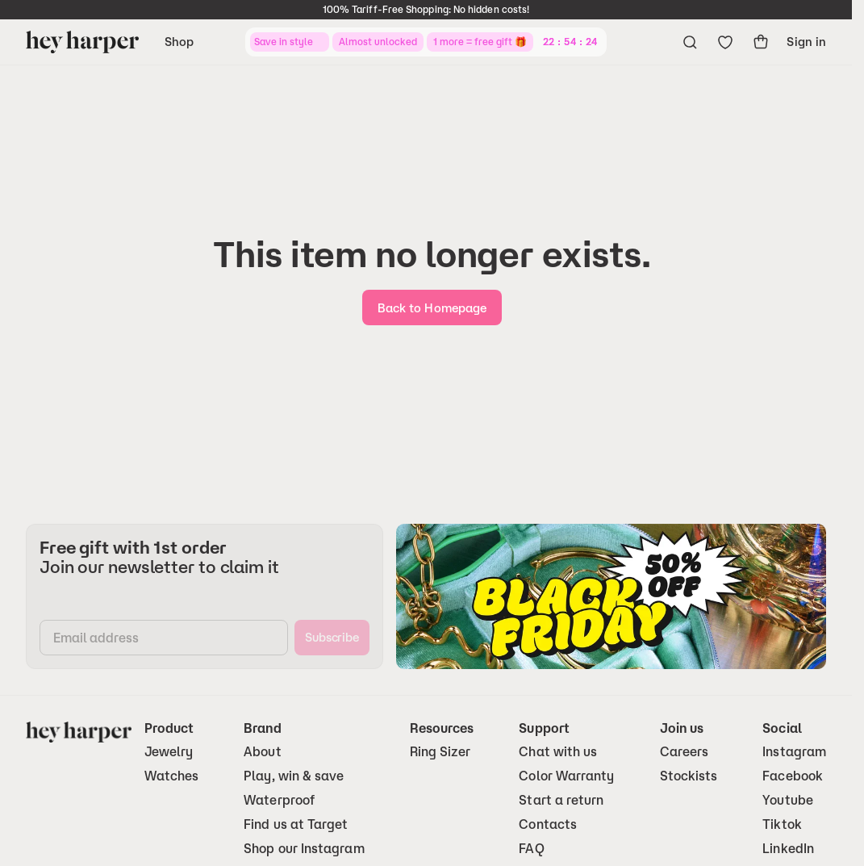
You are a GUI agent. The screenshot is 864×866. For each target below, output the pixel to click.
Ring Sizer (440, 752)
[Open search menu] (689, 42)
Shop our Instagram (304, 849)
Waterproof (279, 800)
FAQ (531, 849)
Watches (171, 776)
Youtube (787, 800)
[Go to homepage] (82, 42)
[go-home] (432, 307)
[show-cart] (760, 42)
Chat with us (558, 752)
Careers (684, 752)
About (262, 752)
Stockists (689, 776)
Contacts (548, 824)
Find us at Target (296, 824)
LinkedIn (788, 849)
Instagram (794, 752)
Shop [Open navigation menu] (179, 41)
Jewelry (169, 752)
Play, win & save (294, 776)
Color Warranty (566, 776)
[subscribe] (331, 637)
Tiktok (781, 824)
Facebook (792, 776)
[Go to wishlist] (725, 42)
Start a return (561, 800)
